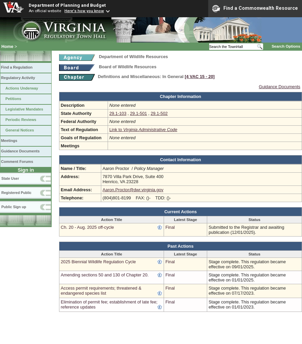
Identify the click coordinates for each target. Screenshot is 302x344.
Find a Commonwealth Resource (255, 8)
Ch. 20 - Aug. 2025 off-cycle (87, 227)
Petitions (13, 99)
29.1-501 (138, 113)
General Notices (19, 130)
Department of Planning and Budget (67, 5)
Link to (143, 129)
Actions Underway (21, 88)
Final (170, 227)
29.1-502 (159, 113)
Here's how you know (84, 10)
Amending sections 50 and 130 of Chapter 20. (104, 274)
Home (7, 46)
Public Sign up (13, 207)
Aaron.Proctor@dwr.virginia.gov (133, 189)
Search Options (286, 46)
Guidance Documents (20, 151)
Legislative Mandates (24, 109)
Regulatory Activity (18, 78)
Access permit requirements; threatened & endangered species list (101, 291)
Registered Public (16, 193)
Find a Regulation (16, 67)
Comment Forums (17, 161)
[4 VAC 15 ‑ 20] (200, 76)
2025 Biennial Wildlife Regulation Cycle (98, 261)
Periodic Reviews (20, 120)
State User (10, 178)
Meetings (9, 141)
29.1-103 (118, 113)
